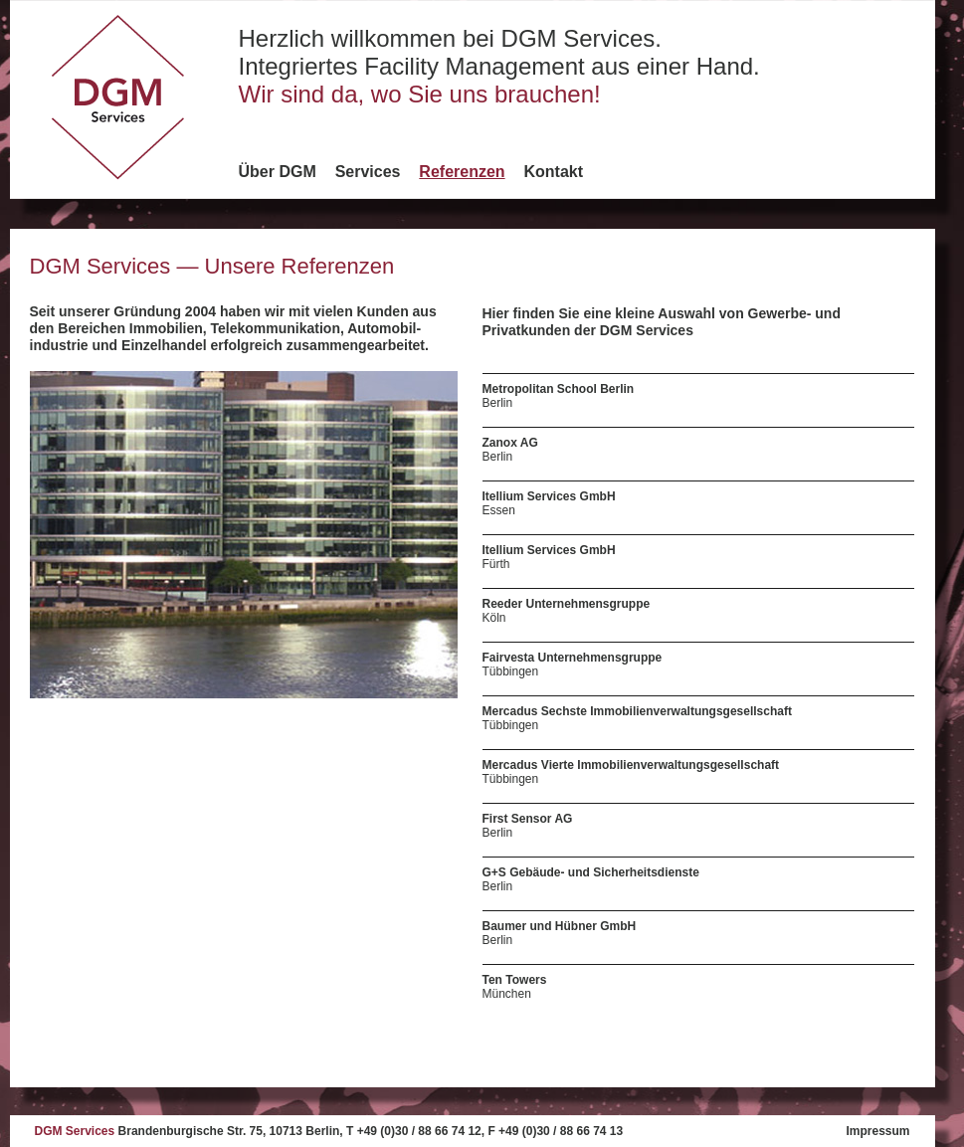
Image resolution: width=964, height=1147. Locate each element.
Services (368, 171)
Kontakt (554, 171)
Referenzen (461, 171)
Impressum (877, 1131)
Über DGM (277, 171)
